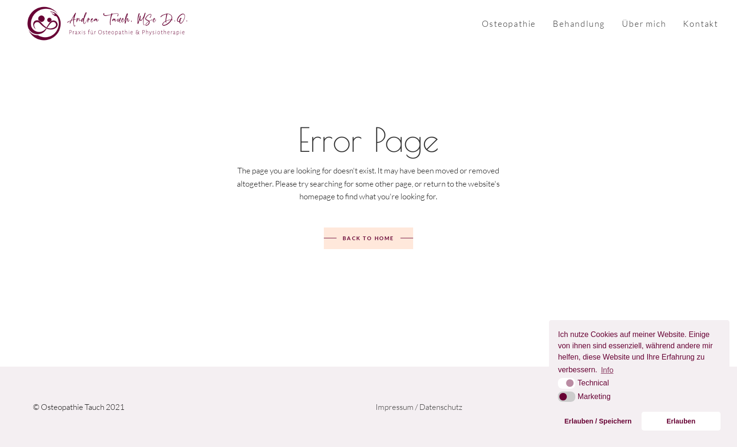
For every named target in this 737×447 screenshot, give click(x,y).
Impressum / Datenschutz (419, 407)
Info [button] (607, 370)
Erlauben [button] (681, 421)
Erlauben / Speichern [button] (598, 421)
